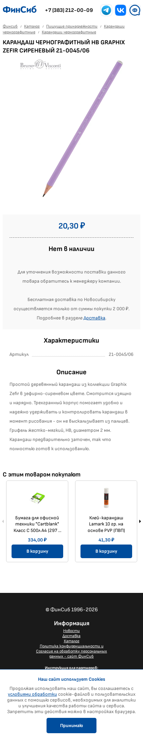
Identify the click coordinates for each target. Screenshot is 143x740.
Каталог (71, 641)
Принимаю (71, 725)
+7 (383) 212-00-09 (69, 10)
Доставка (94, 318)
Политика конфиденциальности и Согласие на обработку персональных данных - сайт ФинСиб (71, 651)
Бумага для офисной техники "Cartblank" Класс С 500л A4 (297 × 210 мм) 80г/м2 (37, 524)
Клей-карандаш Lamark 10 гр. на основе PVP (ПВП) (106, 524)
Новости (71, 630)
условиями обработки (32, 694)
